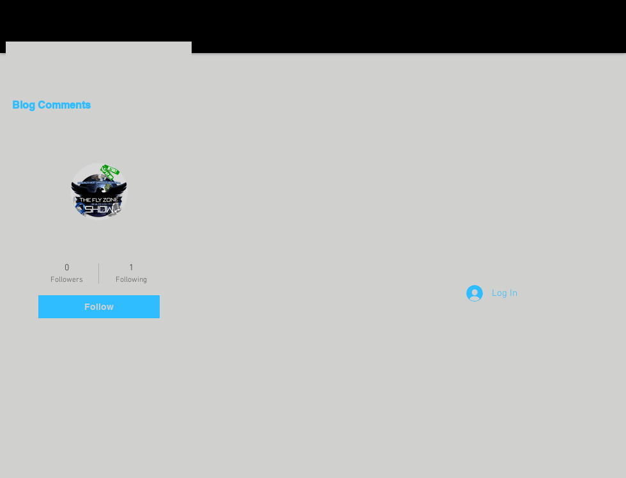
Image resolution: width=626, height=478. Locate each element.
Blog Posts (39, 79)
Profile (27, 54)
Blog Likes (38, 131)
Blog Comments (50, 105)
